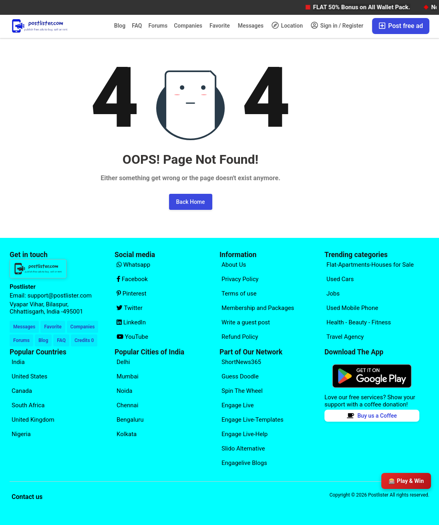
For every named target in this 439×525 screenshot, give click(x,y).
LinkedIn (131, 322)
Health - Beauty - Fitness (358, 322)
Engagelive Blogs (244, 463)
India (18, 362)
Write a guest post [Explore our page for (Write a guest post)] (246, 322)
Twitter (130, 308)
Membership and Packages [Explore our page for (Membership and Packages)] (258, 308)
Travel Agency (345, 336)
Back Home (190, 202)
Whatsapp (133, 264)
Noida (125, 390)
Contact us (27, 497)
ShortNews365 (241, 362)
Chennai (127, 405)
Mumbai (128, 376)
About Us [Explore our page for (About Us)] (234, 264)
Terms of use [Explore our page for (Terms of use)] (239, 293)
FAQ (137, 25)
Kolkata (127, 434)
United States (29, 376)
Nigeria (21, 434)
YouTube (132, 336)
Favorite (219, 25)
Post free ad (401, 26)
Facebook (132, 279)
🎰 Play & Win (406, 481)
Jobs (333, 293)
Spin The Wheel (242, 390)
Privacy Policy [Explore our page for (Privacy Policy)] (240, 279)
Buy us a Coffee (372, 415)
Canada (22, 390)
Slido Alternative (243, 448)
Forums (158, 25)
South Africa (28, 405)
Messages (251, 25)
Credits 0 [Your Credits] (84, 340)
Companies (188, 25)
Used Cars (340, 279)
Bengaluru (130, 419)
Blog (119, 25)
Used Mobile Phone (352, 308)
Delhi (123, 362)
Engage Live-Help (245, 434)
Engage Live (238, 405)
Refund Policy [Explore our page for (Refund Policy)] (240, 336)
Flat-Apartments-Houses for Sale (370, 264)
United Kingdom (33, 419)
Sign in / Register (337, 25)
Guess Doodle (240, 376)
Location (287, 25)
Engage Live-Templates (253, 419)
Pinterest (132, 293)
